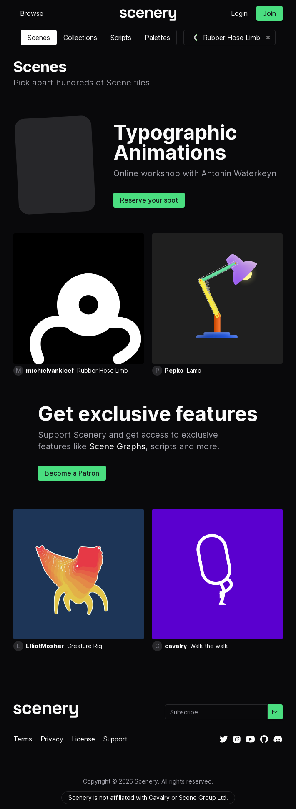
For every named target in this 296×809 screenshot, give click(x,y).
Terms (22, 739)
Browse (31, 13)
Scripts (120, 37)
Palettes (157, 37)
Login (239, 13)
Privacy (51, 739)
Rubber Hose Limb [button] (226, 37)
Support (115, 739)
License (83, 739)
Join (269, 13)
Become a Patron (72, 473)
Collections (80, 37)
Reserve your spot (149, 200)
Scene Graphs (117, 446)
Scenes (39, 37)
